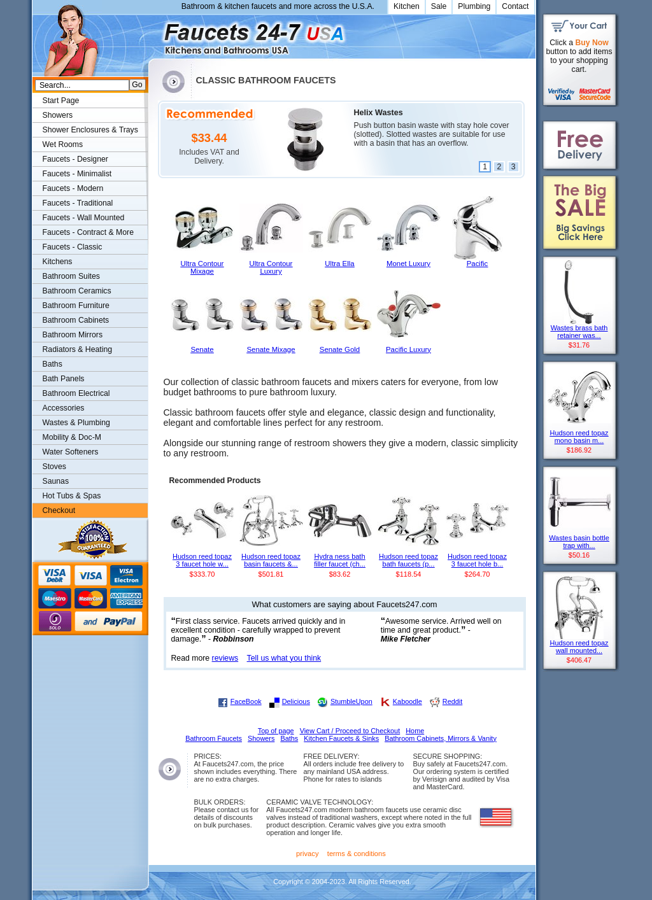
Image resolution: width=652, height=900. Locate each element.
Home (415, 731)
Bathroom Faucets (213, 738)
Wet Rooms (63, 144)
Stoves (54, 466)
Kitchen (406, 6)
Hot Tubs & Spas (72, 495)
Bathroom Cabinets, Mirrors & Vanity (441, 738)
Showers (58, 115)
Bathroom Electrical (76, 393)
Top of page (276, 731)
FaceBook (246, 701)
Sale (439, 6)
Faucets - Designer (75, 159)
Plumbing (474, 6)
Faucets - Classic (73, 247)
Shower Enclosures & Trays (90, 129)
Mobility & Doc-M (72, 437)
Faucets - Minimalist (77, 173)
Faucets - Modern (73, 188)
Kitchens (58, 261)
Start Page (61, 100)
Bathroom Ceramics (77, 290)
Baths (52, 364)
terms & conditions (356, 853)
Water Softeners (71, 451)
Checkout (59, 510)
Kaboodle (407, 701)
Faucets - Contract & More (88, 232)
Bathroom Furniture (76, 305)
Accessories (64, 408)
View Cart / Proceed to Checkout (350, 731)
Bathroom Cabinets (76, 320)
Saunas (56, 481)
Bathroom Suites (71, 276)
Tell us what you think (284, 658)
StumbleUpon (351, 701)
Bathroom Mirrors (73, 334)
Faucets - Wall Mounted (84, 217)
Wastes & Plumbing (76, 422)
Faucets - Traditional (78, 203)
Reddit (452, 701)
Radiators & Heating (78, 349)
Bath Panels (64, 378)
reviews (225, 658)
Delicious (296, 701)
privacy (307, 853)
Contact (515, 6)
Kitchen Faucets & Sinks (341, 738)
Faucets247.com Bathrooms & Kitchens (154, 34)
